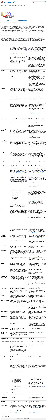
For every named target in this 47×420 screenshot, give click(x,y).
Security (4, 5)
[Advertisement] (23, 9)
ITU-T (13, 51)
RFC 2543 (30, 134)
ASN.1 (11, 96)
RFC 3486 (38, 113)
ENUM (11, 172)
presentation (41, 322)
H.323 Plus (15, 392)
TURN (38, 303)
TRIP (25, 171)
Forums (20, 5)
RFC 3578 (34, 200)
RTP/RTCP (12, 115)
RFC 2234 (34, 99)
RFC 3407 (34, 236)
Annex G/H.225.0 (21, 171)
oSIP (32, 392)
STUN (36, 303)
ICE (44, 303)
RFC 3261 (32, 133)
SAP (43, 365)
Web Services (13, 5)
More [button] (24, 5)
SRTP (15, 115)
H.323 (13, 22)
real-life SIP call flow (34, 232)
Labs (18, 5)
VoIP (2, 5)
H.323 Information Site (19, 412)
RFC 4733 (22, 405)
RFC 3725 (42, 332)
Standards (9, 5)
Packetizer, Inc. (27, 418)
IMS (30, 155)
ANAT (41, 303)
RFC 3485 (33, 113)
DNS (16, 172)
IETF (26, 50)
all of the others (20, 24)
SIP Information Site (36, 412)
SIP (16, 22)
